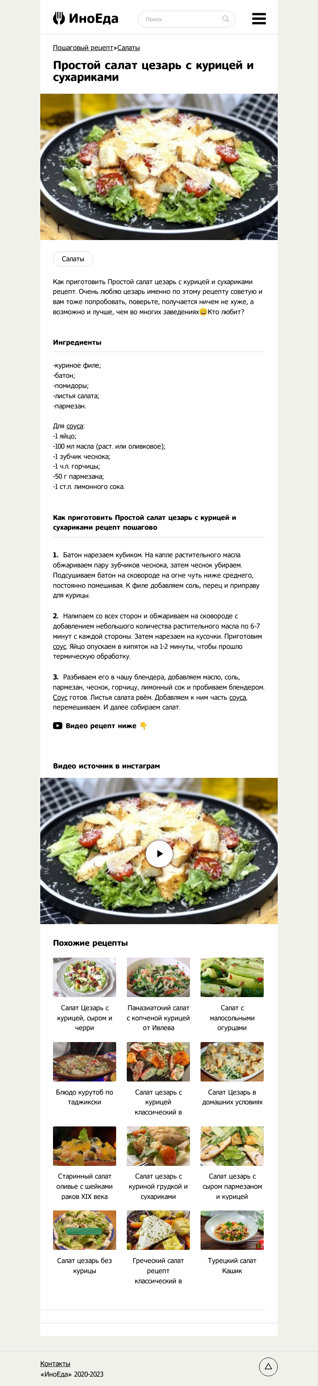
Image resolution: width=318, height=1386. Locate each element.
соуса (75, 426)
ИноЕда (86, 18)
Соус (60, 697)
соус (59, 647)
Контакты (55, 1364)
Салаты (73, 259)
